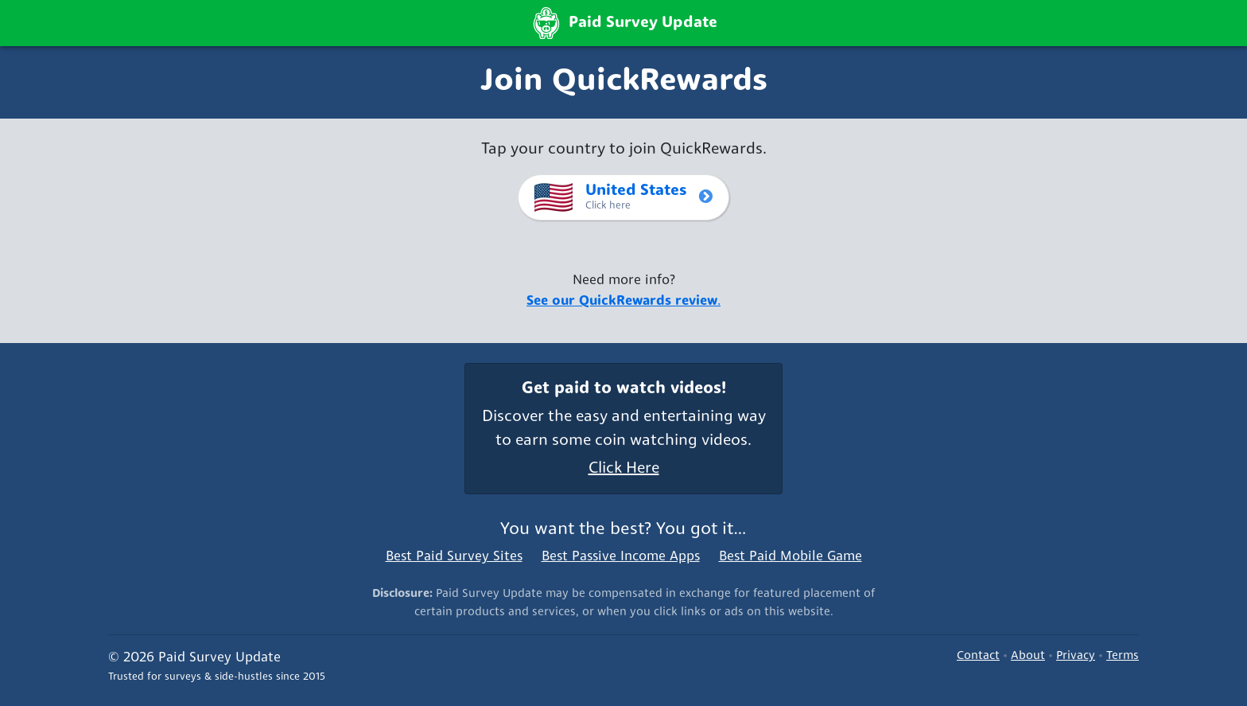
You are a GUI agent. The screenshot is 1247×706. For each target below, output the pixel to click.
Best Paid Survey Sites (454, 557)
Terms (1122, 656)
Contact (978, 656)
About (1028, 656)
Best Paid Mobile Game (790, 557)
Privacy (1075, 656)
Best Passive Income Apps (621, 557)
